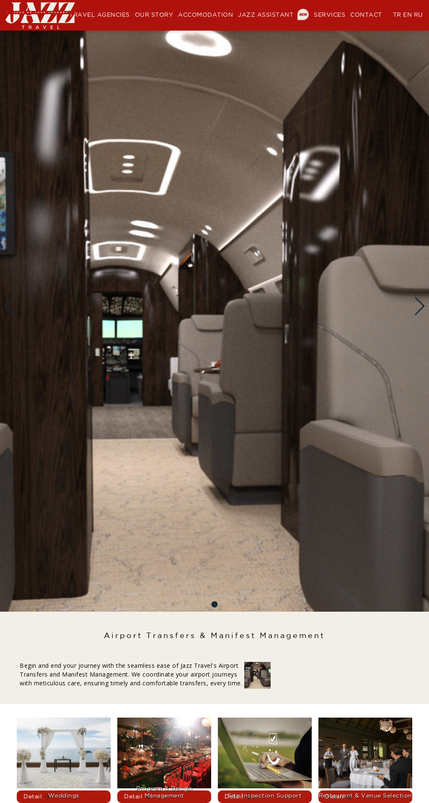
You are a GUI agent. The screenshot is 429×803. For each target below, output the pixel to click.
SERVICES (329, 15)
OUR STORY (154, 15)
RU (418, 15)
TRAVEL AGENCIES (99, 15)
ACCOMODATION (205, 15)
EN (407, 15)
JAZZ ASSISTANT (273, 15)
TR (397, 15)
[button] (215, 604)
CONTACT (366, 15)
